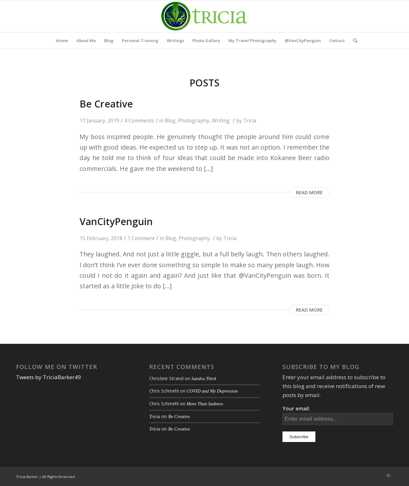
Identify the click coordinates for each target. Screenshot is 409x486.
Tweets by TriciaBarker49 (48, 377)
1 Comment (141, 238)
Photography (193, 120)
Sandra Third (203, 378)
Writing (221, 120)
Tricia (249, 120)
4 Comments (139, 120)
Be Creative (106, 103)
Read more (309, 192)
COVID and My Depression (212, 391)
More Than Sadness (205, 403)
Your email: (296, 408)
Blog (170, 120)
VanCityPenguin (116, 221)
